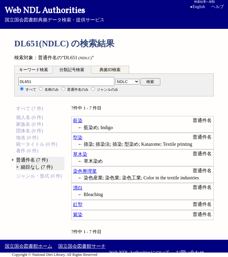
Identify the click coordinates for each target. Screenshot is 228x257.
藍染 (78, 120)
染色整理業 (85, 171)
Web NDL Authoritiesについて (139, 252)
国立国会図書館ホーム (28, 246)
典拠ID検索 (109, 70)
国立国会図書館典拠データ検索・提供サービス (114, 13)
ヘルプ (217, 6)
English (199, 6)
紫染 (78, 214)
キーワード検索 (33, 70)
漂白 (78, 187)
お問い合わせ (190, 252)
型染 (78, 137)
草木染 (80, 154)
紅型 (78, 204)
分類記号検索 (71, 70)
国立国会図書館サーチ (82, 246)
